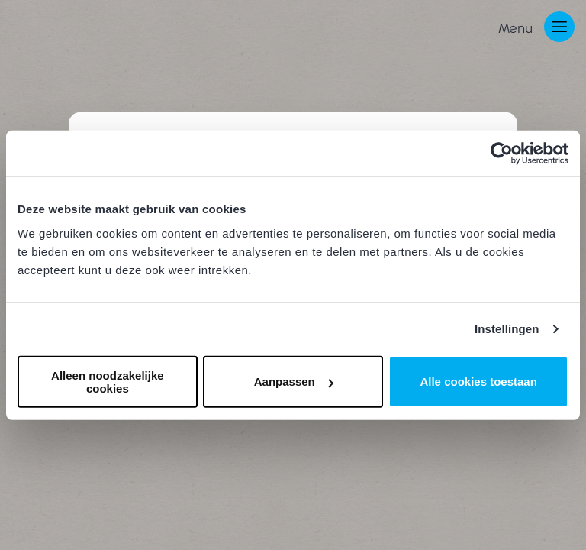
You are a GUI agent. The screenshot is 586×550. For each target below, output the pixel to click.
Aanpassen (293, 381)
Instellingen (507, 328)
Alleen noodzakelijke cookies (107, 381)
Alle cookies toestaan (478, 381)
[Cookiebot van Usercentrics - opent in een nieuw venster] (501, 153)
